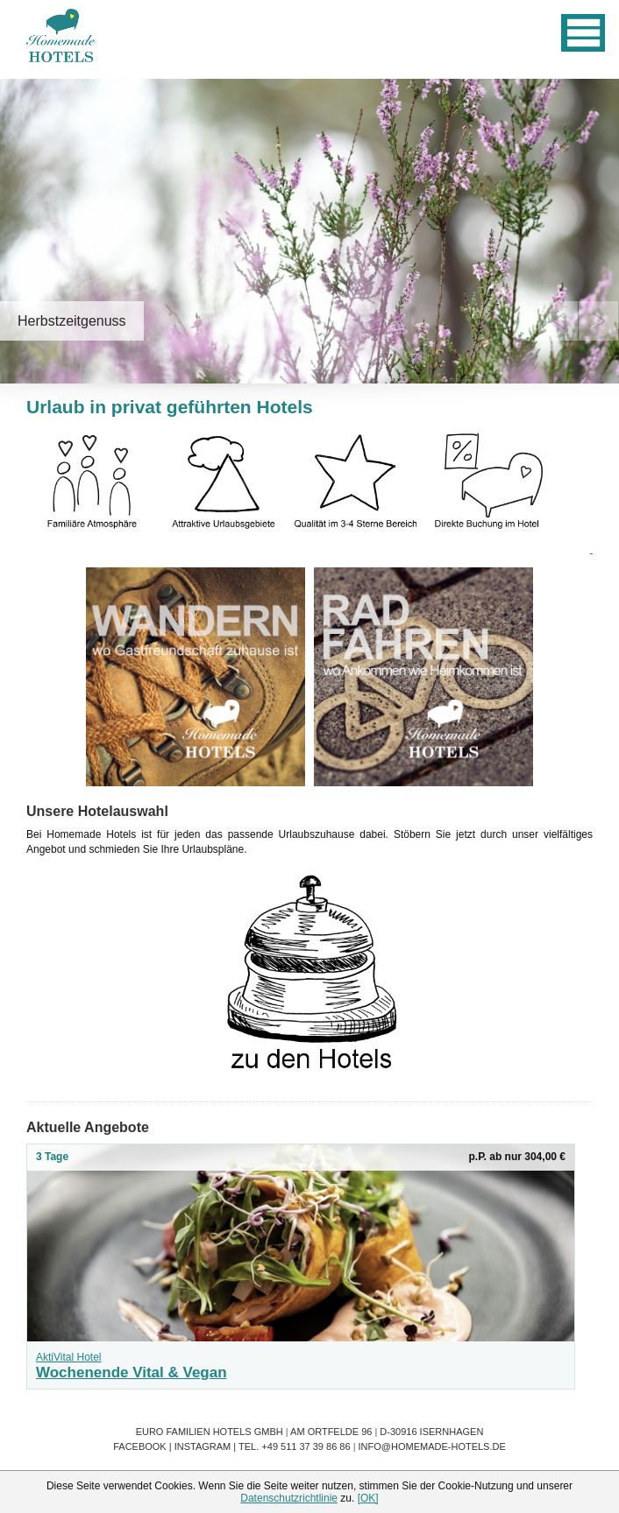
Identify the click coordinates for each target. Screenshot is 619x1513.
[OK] (368, 1498)
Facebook (140, 1446)
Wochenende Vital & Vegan (131, 1372)
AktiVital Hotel (68, 1357)
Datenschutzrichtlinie (289, 1498)
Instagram (202, 1446)
